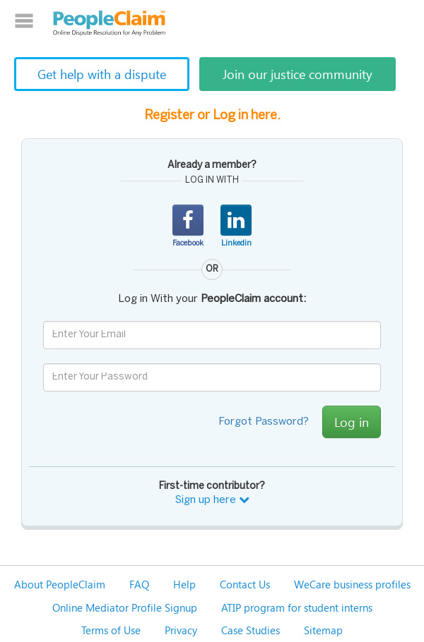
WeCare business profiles (352, 584)
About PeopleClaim (59, 584)
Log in (351, 422)
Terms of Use (111, 630)
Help (184, 584)
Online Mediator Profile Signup (124, 607)
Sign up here (212, 500)
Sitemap (323, 630)
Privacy (181, 630)
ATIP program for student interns (296, 607)
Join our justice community (297, 74)
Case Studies (250, 630)
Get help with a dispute (101, 74)
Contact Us (245, 584)
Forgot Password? (263, 422)
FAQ (139, 584)
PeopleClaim (109, 23)
